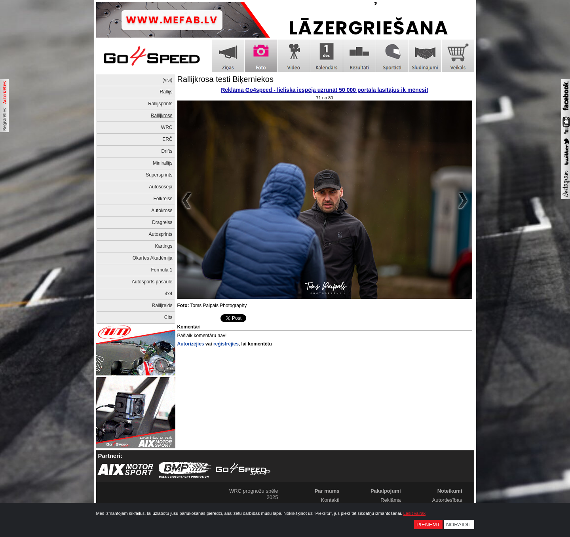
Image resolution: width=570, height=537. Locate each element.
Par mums (327, 491)
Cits (168, 317)
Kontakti (330, 500)
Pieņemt (428, 525)
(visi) (167, 80)
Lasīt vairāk (414, 513)
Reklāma (390, 500)
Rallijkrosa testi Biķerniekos (225, 79)
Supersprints (159, 175)
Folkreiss (162, 198)
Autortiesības (447, 500)
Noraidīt (459, 525)
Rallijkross (162, 115)
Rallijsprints (160, 103)
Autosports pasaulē (152, 282)
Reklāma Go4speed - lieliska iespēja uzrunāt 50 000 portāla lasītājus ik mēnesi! (324, 90)
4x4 (168, 293)
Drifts (167, 151)
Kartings (163, 246)
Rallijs (166, 92)
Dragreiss (162, 222)
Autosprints (160, 234)
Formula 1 (161, 270)
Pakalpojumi (385, 491)
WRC (167, 127)
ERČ (167, 139)
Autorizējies (190, 344)
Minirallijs (162, 163)
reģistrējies (226, 344)
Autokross (161, 210)
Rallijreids (162, 305)
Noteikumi (449, 491)
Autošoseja (160, 187)
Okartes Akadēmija (153, 258)
